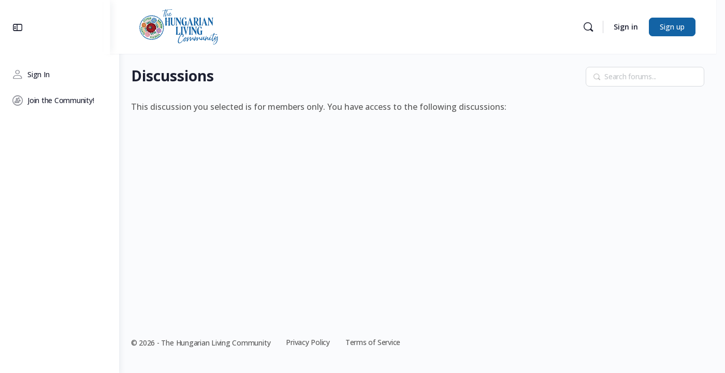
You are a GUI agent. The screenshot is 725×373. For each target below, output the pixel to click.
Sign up (681, 27)
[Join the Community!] (59, 100)
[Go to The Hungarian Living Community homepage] (187, 26)
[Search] (597, 27)
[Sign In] (59, 75)
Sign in (634, 27)
